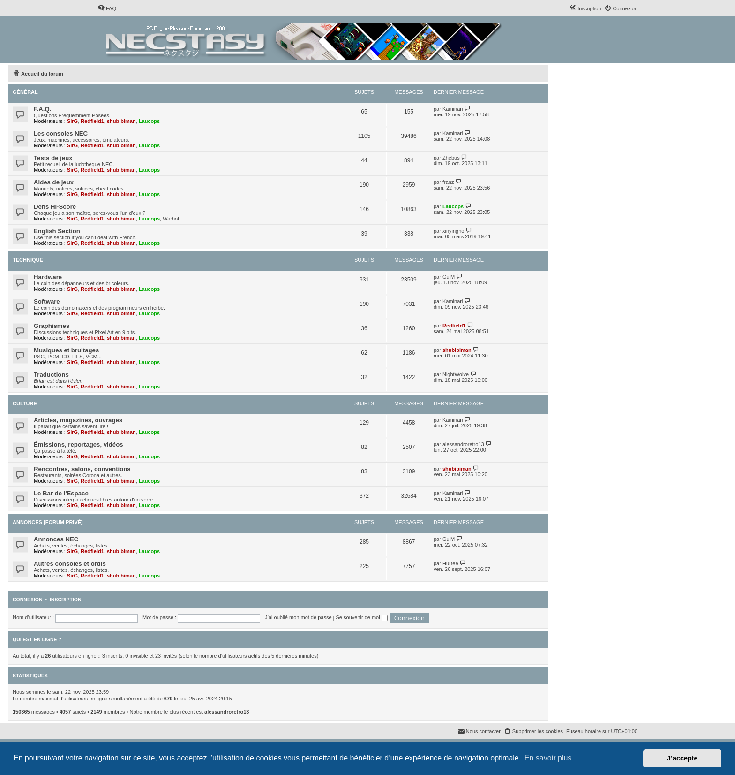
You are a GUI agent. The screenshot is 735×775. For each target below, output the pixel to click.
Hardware (48, 277)
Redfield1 (92, 121)
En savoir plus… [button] (552, 758)
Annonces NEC (56, 539)
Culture (25, 403)
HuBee (450, 563)
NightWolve (455, 374)
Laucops (149, 121)
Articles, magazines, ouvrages (78, 420)
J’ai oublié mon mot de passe (298, 617)
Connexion (28, 599)
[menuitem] (107, 8)
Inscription (66, 599)
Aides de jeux (54, 182)
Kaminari (452, 109)
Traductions (51, 374)
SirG (72, 121)
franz (448, 182)
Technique (28, 260)
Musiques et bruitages (66, 350)
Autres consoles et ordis (70, 563)
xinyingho (453, 231)
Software (47, 301)
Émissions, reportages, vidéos (78, 444)
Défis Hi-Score (55, 206)
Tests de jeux (53, 157)
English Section (57, 231)
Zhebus (451, 157)
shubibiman (121, 121)
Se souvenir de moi (362, 617)
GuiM (448, 277)
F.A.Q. (42, 109)
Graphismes (51, 325)
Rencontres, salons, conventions (82, 468)
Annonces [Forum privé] (48, 522)
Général (25, 92)
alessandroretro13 (463, 444)
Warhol (171, 218)
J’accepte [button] (682, 758)
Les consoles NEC (61, 133)
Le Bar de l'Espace (61, 493)
